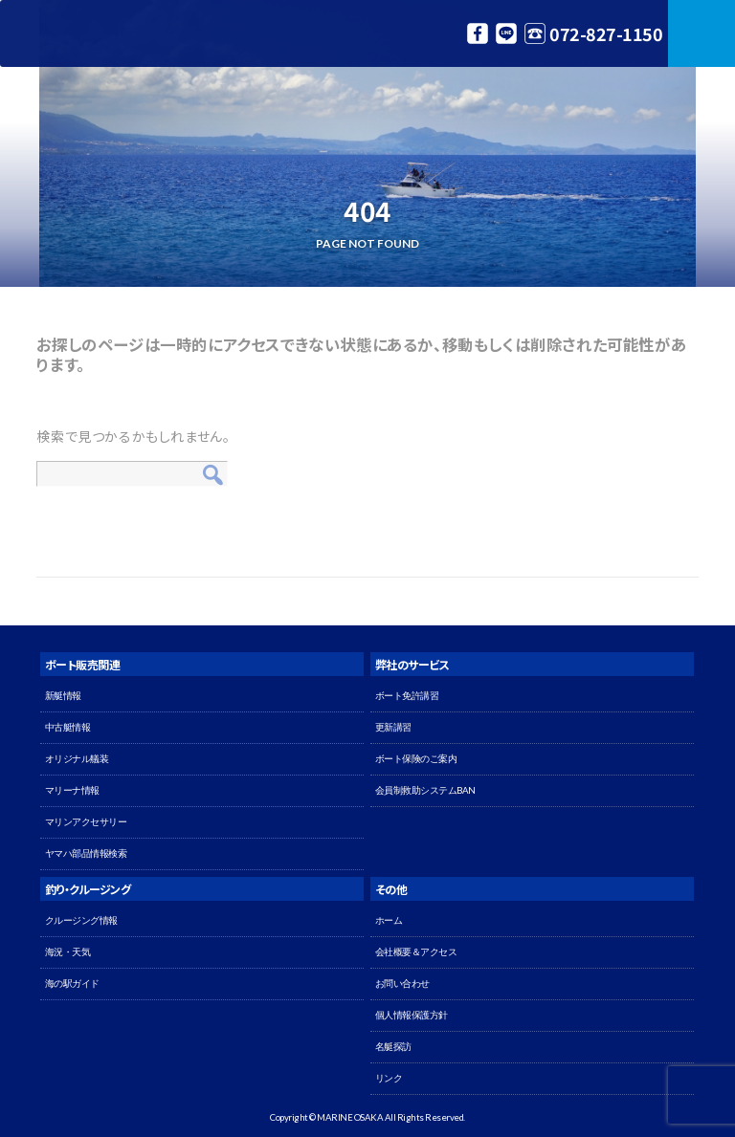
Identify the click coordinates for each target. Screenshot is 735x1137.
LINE (506, 33)
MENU (701, 33)
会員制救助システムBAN (425, 790)
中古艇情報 (68, 727)
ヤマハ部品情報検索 (86, 853)
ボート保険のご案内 (416, 759)
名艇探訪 (393, 1046)
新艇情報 (63, 695)
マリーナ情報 (72, 790)
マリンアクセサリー (86, 822)
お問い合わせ (402, 983)
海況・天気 (68, 952)
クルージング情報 (81, 920)
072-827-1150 (605, 33)
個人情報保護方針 (411, 1015)
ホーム (389, 920)
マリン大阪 (95, 33)
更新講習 (393, 727)
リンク (389, 1078)
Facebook (477, 33)
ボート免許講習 (407, 695)
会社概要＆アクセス (416, 952)
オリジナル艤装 (77, 759)
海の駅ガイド (72, 983)
